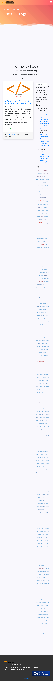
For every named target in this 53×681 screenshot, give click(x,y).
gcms (45, 337)
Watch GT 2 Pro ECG (42, 586)
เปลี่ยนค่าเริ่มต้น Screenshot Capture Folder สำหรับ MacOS (18, 102)
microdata (44, 278)
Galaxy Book (46, 540)
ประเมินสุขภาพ (45, 334)
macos (40, 371)
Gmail (47, 435)
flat (37, 191)
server (38, 312)
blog (40, 170)
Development (39, 389)
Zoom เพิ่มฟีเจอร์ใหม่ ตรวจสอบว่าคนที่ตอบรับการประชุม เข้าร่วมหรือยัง (44, 158)
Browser (43, 472)
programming (39, 321)
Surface (39, 534)
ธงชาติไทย (42, 368)
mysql (47, 244)
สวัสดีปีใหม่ (46, 355)
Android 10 (42, 405)
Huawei (38, 552)
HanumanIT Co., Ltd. (28, 677)
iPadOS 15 (40, 559)
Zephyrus (40, 500)
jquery (41, 266)
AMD (44, 543)
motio (38, 266)
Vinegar (41, 626)
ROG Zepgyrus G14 (41, 491)
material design (44, 269)
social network (46, 247)
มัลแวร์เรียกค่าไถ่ (40, 392)
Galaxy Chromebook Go (44, 571)
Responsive (40, 185)
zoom (43, 482)
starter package (45, 210)
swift (45, 194)
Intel (40, 414)
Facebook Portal (43, 531)
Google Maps (40, 402)
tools (41, 204)
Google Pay (46, 525)
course (38, 315)
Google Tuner (45, 611)
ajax (39, 340)
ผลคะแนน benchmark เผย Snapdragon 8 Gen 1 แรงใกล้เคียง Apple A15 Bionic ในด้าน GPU (44, 120)
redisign (39, 210)
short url (47, 238)
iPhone (38, 537)
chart (48, 266)
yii (38, 170)
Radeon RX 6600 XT (44, 589)
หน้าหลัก (6, 9)
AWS (47, 405)
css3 (46, 213)
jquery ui (47, 250)
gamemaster (40, 355)
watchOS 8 (45, 559)
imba (47, 318)
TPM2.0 (38, 617)
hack (44, 395)
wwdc (44, 358)
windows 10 (44, 364)
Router (43, 497)
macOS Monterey (41, 562)
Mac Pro (38, 429)
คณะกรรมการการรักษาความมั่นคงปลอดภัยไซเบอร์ (42, 442)
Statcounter (26, 678)
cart (45, 266)
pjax (45, 284)
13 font (44, 321)
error (48, 235)
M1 (43, 522)
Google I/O (40, 543)
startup (38, 216)
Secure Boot (43, 617)
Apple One (47, 512)
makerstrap (42, 272)
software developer (42, 352)
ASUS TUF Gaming (40, 454)
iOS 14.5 (42, 528)
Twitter (47, 537)
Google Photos (41, 509)
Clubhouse (42, 549)
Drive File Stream (45, 577)
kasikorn (46, 380)
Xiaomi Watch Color (44, 451)
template (45, 219)
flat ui (40, 191)
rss (47, 303)
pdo (46, 259)
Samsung (47, 515)
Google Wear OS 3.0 (41, 574)
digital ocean (43, 312)
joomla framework (41, 290)
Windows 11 (41, 568)
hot (44, 281)
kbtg (43, 380)
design (38, 272)
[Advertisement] (26, 41)
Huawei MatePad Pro (45, 552)
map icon (42, 256)
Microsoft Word (46, 488)
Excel (38, 469)
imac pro (42, 343)
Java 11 (38, 411)
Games (47, 472)
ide (44, 229)
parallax (39, 213)
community (40, 309)
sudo (41, 395)
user (44, 253)
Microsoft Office (42, 466)
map (39, 256)
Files (40, 602)
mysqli (47, 290)
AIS (48, 494)
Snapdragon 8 (42, 633)
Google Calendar (43, 596)
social (38, 250)
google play (46, 374)
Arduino (42, 411)
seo (48, 278)
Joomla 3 (45, 182)
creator (47, 306)
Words (47, 466)
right (47, 253)
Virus (38, 395)
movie (48, 287)
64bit (38, 377)
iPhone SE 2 (46, 426)
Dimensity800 (40, 503)
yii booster (39, 235)
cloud (48, 232)
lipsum (38, 232)
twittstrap (40, 241)
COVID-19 (39, 482)
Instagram (41, 512)
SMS (43, 534)
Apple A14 (43, 460)
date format (45, 204)
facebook (41, 244)
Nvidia (44, 580)
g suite (47, 340)
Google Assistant (40, 515)
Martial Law (46, 216)
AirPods (41, 420)
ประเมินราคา (46, 324)
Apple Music (43, 599)
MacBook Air (39, 522)
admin (47, 281)
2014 (43, 188)
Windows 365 (39, 580)
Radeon (38, 546)
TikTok (41, 485)
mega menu (40, 253)
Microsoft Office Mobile (41, 435)
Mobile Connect (45, 448)
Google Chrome (41, 438)
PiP (45, 565)
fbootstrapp (45, 241)
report (39, 269)
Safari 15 (41, 583)
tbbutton (44, 235)
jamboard (43, 340)
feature (38, 293)
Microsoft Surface (45, 429)
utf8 (41, 247)
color (43, 191)
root (47, 395)
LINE (45, 300)
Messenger (42, 506)
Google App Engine (45, 408)
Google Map (46, 389)
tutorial (39, 327)
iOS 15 (45, 555)
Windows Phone (40, 426)
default (41, 374)
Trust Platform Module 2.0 (43, 614)
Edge (43, 623)
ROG (47, 497)
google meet (43, 494)
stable (47, 343)
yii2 (42, 216)
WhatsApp (44, 602)
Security (39, 457)
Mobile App (47, 454)
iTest (48, 531)
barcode (46, 188)
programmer (43, 197)
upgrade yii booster (40, 238)
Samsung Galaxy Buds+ (42, 423)
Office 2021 (43, 605)
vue (47, 312)
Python (41, 386)
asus (41, 330)
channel (38, 337)
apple (40, 222)
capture (47, 371)
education (39, 383)
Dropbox (43, 620)
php (44, 173)
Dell (40, 448)
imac (39, 343)
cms (42, 337)
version (47, 315)
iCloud (39, 623)
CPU (43, 414)
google (40, 200)
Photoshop (38, 620)
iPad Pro (42, 537)
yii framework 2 (40, 284)
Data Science (46, 386)
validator (46, 207)
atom (42, 229)
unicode (38, 247)
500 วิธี (40, 380)
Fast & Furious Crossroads (43, 432)
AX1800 (39, 497)
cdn (41, 232)
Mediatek (45, 500)
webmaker (41, 275)
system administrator (44, 349)
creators (43, 306)
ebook (39, 318)
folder (38, 374)
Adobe (48, 617)
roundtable (45, 309)
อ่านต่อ (8, 128)
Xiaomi (45, 485)
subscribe (38, 263)
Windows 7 (43, 463)
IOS (38, 451)
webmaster (44, 346)
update (44, 297)
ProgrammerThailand (42, 303)
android (40, 219)
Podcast (42, 565)
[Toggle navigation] (50, 2)
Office (38, 528)
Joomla (40, 182)
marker (46, 256)
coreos (44, 232)
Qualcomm (46, 626)
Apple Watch (41, 478)
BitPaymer (46, 392)
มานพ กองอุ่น (11, 134)
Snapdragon (39, 629)
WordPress (39, 408)
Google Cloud (42, 417)
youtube (40, 281)
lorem (48, 229)
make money (42, 179)
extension (40, 173)
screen (43, 371)
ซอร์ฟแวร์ (41, 324)
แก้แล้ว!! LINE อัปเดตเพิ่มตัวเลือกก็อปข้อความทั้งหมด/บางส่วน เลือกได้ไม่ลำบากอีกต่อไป (45, 141)
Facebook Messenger (41, 475)
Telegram (48, 620)
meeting (43, 327)
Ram (38, 540)
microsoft (40, 362)
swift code (41, 194)
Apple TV (47, 549)
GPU (47, 543)
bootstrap (45, 170)
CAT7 (41, 608)
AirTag (46, 534)
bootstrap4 (39, 334)
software (38, 346)
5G (44, 503)
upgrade (42, 315)
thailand (43, 263)
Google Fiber (46, 420)
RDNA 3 (42, 546)
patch (41, 358)
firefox (45, 275)
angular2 (43, 318)
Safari (47, 506)
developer (39, 278)
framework (40, 207)
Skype (41, 488)
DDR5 (41, 540)
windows (39, 306)
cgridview (47, 191)
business (47, 179)
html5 (43, 213)
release (44, 377)
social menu (42, 250)
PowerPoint (42, 469)
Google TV (40, 611)
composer (40, 297)
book (45, 176)
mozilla (47, 272)
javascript (46, 223)
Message (41, 525)
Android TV (45, 608)
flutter (41, 377)
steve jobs (43, 287)
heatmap (47, 263)
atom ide (38, 229)
